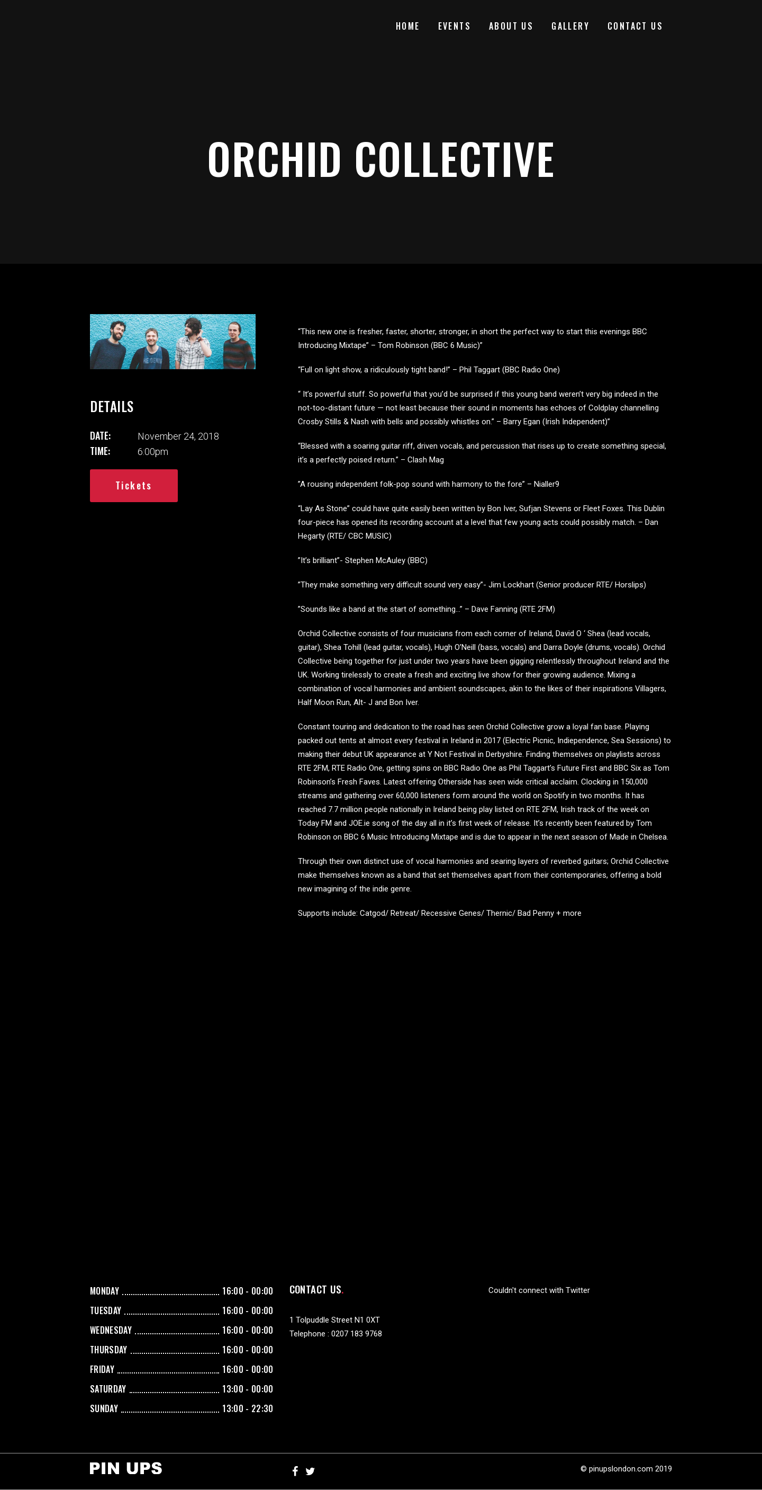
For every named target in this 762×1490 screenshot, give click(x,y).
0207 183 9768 (356, 1334)
